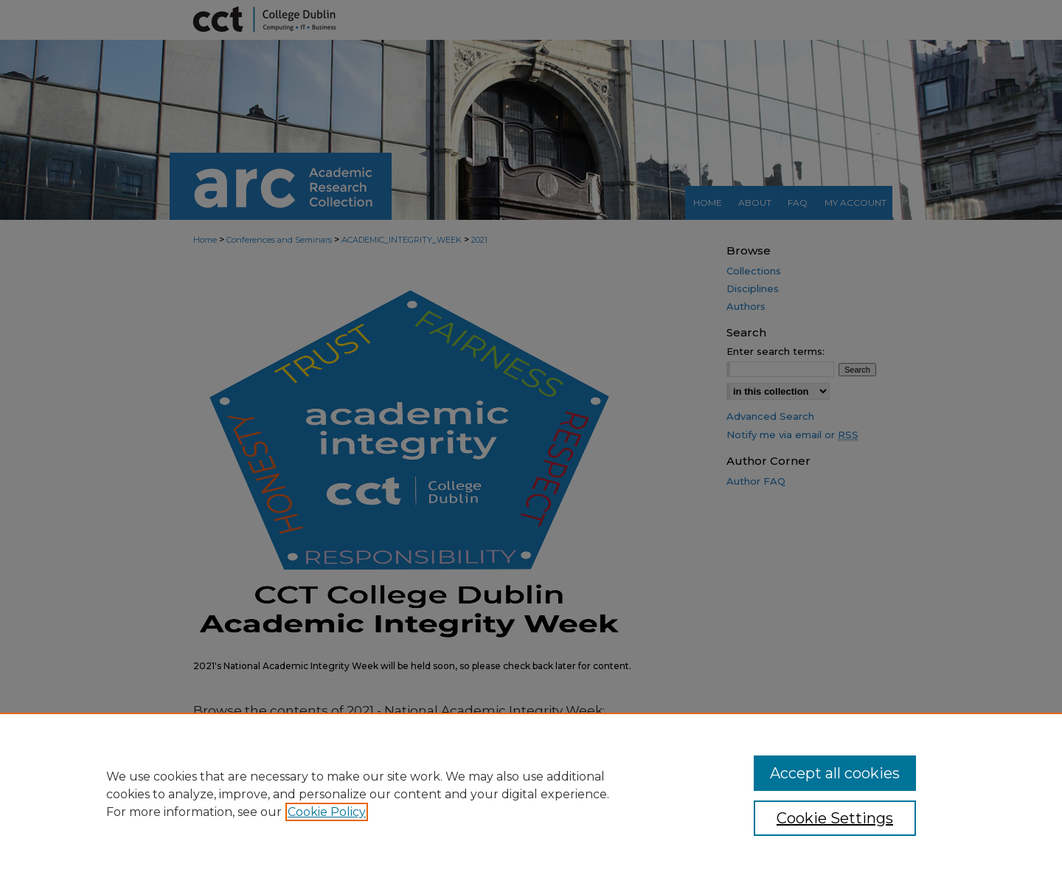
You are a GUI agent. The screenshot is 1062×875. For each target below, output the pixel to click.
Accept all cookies (835, 773)
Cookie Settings (835, 818)
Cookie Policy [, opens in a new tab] (327, 812)
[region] (531, 794)
